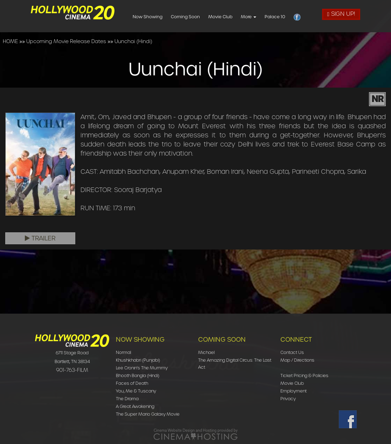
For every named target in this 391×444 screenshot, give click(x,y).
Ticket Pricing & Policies (304, 375)
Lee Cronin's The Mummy (142, 368)
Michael (206, 352)
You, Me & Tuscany (136, 391)
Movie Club (233, 17)
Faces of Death (132, 383)
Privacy (288, 399)
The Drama (127, 399)
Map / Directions (297, 360)
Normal (123, 352)
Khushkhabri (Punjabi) (138, 360)
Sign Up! (341, 14)
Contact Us (292, 352)
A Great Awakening (135, 406)
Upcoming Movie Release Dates (66, 41)
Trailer (40, 238)
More (260, 17)
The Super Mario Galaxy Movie (148, 414)
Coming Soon (197, 17)
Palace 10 (287, 17)
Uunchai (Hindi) (133, 41)
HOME (10, 41)
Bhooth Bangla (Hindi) (137, 375)
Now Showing (160, 17)
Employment (293, 391)
